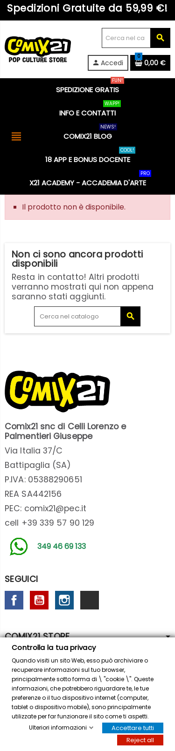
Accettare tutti (133, 728)
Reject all (140, 740)
